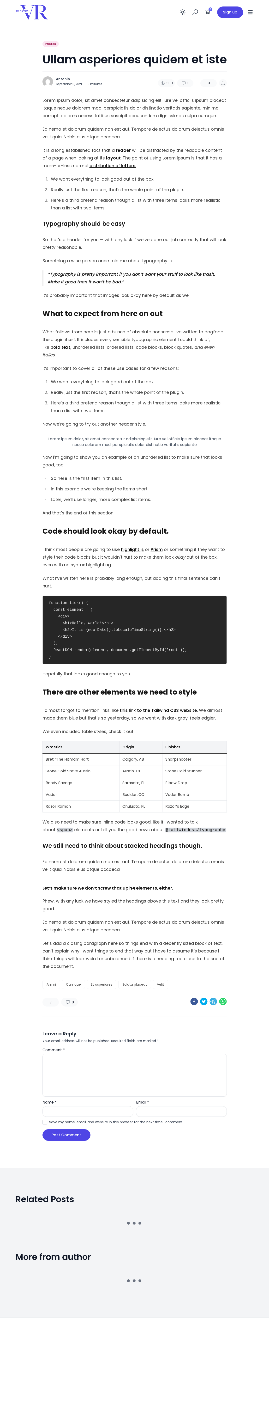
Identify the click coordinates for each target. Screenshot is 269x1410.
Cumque (73, 984)
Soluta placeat (134, 984)
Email (142, 1102)
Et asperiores (101, 984)
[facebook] (194, 1001)
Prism (157, 549)
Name (49, 1102)
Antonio (63, 79)
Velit (160, 984)
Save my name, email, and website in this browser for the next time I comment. (116, 1122)
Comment (53, 1050)
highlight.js (132, 549)
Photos (50, 44)
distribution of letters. (113, 166)
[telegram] (213, 1001)
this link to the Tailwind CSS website (158, 710)
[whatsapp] (223, 1001)
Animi (51, 984)
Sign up (230, 12)
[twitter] (204, 1001)
